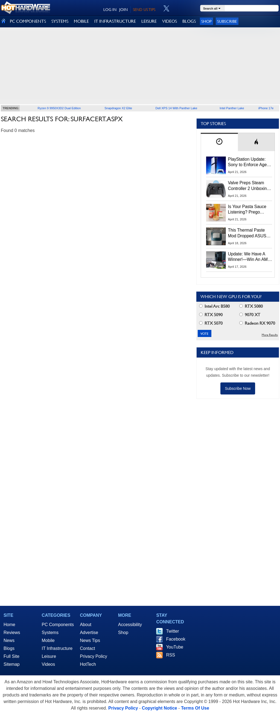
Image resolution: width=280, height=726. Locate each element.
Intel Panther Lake (232, 108)
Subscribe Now (237, 388)
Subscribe (227, 21)
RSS (170, 655)
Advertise (89, 632)
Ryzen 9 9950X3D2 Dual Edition (59, 108)
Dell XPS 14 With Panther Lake (176, 108)
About (85, 624)
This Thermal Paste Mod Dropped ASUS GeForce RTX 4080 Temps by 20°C (247, 233)
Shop (206, 21)
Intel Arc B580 (214, 306)
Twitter (172, 631)
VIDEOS (169, 21)
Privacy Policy (93, 656)
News (9, 640)
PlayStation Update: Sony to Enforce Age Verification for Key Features (247, 162)
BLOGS (189, 21)
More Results (270, 335)
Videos (48, 664)
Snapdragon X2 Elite (118, 108)
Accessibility (130, 624)
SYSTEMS (59, 21)
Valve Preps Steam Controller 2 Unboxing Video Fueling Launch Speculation (248, 185)
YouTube (174, 647)
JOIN (123, 9)
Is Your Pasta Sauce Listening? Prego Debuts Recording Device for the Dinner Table (248, 209)
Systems (50, 632)
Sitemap (12, 664)
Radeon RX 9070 (257, 323)
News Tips (90, 640)
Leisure (49, 656)
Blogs (9, 648)
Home (9, 624)
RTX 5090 (211, 314)
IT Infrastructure (57, 648)
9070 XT (249, 314)
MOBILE (81, 21)
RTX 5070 (211, 323)
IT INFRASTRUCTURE (115, 21)
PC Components (58, 624)
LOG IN (109, 9)
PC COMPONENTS (28, 21)
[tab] (219, 142)
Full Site (11, 656)
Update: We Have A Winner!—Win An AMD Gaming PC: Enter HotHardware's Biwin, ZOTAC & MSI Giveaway (249, 257)
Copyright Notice (159, 708)
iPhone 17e (266, 108)
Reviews (12, 632)
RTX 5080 (251, 306)
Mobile (48, 640)
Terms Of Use (195, 708)
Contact (87, 648)
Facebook (175, 639)
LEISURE (149, 21)
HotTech (88, 664)
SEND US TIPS (144, 9)
